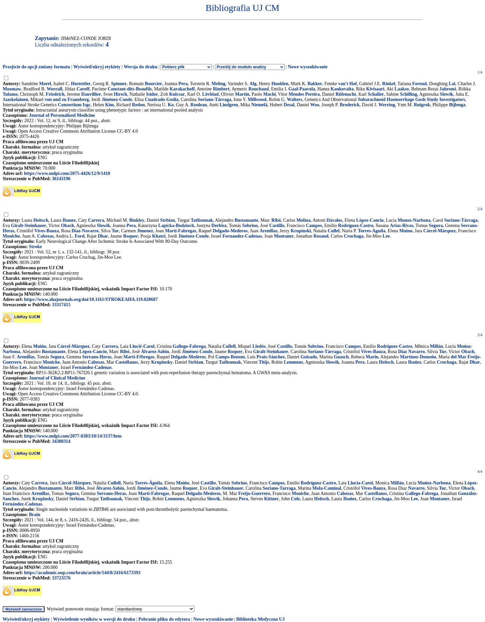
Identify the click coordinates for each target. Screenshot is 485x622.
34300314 (61, 441)
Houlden (280, 83)
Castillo (276, 225)
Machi (269, 94)
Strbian (167, 220)
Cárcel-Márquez (439, 230)
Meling (218, 83)
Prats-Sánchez (271, 356)
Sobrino (250, 225)
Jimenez (145, 230)
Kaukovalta (342, 88)
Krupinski (301, 230)
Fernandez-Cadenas (242, 236)
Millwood (257, 99)
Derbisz (219, 225)
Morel (45, 83)
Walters (294, 99)
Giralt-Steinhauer (28, 225)
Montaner (284, 236)
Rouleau (198, 104)
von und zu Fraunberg (67, 99)
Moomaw (12, 88)
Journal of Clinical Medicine (57, 378)
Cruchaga (353, 236)
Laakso (402, 88)
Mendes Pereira (304, 94)
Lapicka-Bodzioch (176, 225)
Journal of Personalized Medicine (62, 115)
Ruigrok (422, 104)
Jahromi (447, 88)
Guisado (309, 356)
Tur (115, 230)
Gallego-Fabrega (189, 346)
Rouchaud (258, 88)
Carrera (96, 220)
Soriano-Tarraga (279, 488)
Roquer (130, 236)
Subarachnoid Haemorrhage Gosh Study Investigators (411, 99)
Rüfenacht (346, 94)
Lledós (259, 346)
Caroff (83, 88)
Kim (109, 104)
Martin (242, 94)
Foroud (419, 83)
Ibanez (69, 220)
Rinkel (388, 83)
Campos (314, 225)
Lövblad (210, 94)
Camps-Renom (230, 356)
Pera (183, 83)
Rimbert (221, 88)
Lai (452, 83)
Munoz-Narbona (414, 220)
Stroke (35, 246)
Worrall (54, 88)
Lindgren (229, 104)
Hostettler (81, 83)
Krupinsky (162, 362)
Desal (289, 104)
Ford (80, 236)
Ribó (276, 220)
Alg (252, 83)
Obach (67, 225)
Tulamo (10, 94)
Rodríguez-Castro (355, 225)
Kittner (271, 498)
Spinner (118, 83)
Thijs (264, 362)
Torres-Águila (148, 482)
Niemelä (259, 104)
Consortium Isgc (74, 104)
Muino (405, 230)
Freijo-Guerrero (254, 493)
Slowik (446, 94)
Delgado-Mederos (230, 230)
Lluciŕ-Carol (142, 346)
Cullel (334, 230)
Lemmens (293, 362)
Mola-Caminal (326, 488)
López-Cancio (370, 220)
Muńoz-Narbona (434, 482)
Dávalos (334, 220)
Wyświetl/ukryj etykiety (96, 66)
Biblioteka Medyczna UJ (260, 619)
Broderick (349, 104)
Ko (171, 104)
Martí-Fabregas (180, 230)
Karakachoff (182, 88)
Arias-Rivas (401, 225)
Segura (436, 225)
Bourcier (153, 83)
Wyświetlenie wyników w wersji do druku (94, 619)
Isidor (152, 94)
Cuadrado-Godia (161, 99)
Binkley (137, 220)
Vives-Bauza (46, 230)
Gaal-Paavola (301, 88)
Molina (303, 220)
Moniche (11, 236)
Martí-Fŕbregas (138, 356)
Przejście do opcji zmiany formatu (36, 66)
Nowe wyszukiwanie (307, 66)
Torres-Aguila (371, 230)
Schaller (376, 94)
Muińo (40, 346)
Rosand (320, 236)
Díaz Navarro (411, 351)
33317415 (61, 304)
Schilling (408, 94)
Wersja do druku (140, 66)
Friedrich (55, 94)
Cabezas (45, 236)
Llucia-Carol (360, 482)
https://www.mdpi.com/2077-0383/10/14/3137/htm (73, 436)
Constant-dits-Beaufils (130, 88)
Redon (138, 104)
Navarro (416, 488)
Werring (386, 104)
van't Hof (347, 83)
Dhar (103, 236)
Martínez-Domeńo (418, 356)
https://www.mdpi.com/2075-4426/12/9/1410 (67, 173)
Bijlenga (457, 104)
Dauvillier (91, 94)
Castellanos (126, 362)
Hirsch (120, 94)
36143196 (61, 178)
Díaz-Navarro (85, 230)
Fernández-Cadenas (92, 367)
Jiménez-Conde (117, 99)
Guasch (341, 356)
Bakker (314, 83)
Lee (386, 236)
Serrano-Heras (97, 356)
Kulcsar (177, 94)
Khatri (158, 236)
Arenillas (268, 230)
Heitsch (40, 220)
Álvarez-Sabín (155, 351)
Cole (295, 498)
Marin (372, 356)
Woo (314, 104)
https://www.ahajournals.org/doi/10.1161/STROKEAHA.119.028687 (91, 299)
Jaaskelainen (15, 99)
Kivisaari (375, 88)
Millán (436, 346)
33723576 (61, 577)
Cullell (229, 346)
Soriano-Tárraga (214, 99)
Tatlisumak (202, 220)
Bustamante (246, 220)
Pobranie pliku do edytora (164, 619)
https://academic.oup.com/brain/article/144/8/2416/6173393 (82, 572)
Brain (34, 514)
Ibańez (414, 362)
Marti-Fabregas (153, 493)
